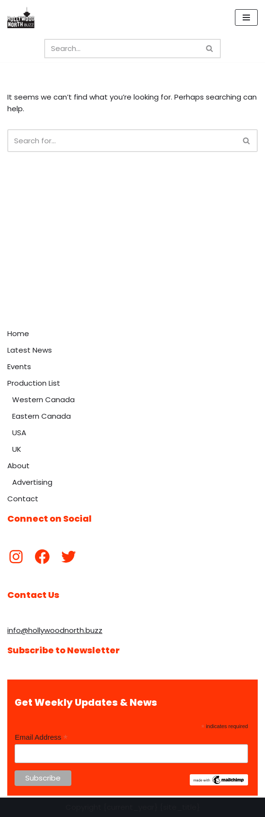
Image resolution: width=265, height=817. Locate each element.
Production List (33, 383)
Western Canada (43, 399)
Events (19, 366)
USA (19, 432)
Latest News (29, 350)
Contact (22, 499)
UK (16, 449)
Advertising (32, 482)
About (18, 465)
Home (18, 333)
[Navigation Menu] (246, 17)
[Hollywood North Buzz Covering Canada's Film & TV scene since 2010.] (20, 17)
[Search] (121, 48)
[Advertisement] (132, 251)
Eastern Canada (41, 416)
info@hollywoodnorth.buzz (54, 630)
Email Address (41, 737)
